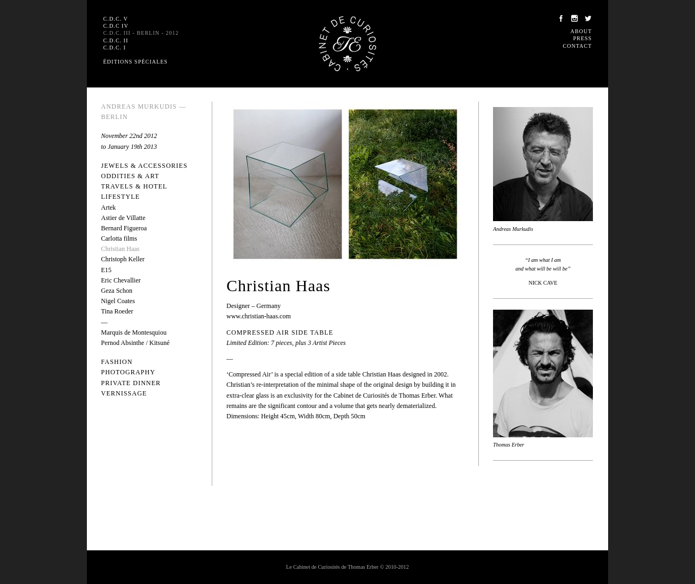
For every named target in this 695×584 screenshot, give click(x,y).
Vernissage (124, 393)
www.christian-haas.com (258, 316)
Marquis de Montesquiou (134, 332)
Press (582, 38)
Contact (577, 46)
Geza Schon (116, 290)
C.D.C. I (114, 48)
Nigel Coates (118, 301)
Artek (108, 207)
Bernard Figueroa (124, 228)
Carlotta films (119, 238)
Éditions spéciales (135, 62)
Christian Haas (120, 249)
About (581, 31)
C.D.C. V (115, 19)
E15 (106, 270)
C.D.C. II (115, 40)
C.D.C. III (141, 33)
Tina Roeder (117, 311)
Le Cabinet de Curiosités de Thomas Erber (347, 43)
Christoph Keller (122, 259)
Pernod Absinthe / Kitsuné (135, 343)
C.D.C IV (116, 26)
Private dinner (131, 383)
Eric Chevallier (121, 280)
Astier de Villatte (123, 218)
